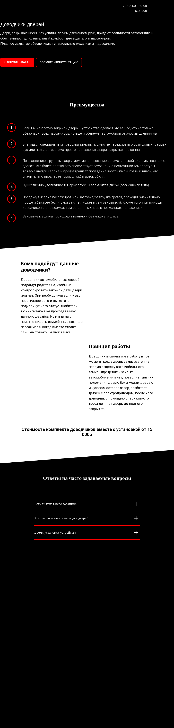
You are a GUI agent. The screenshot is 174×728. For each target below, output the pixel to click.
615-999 (141, 11)
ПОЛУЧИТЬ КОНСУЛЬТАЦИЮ (59, 62)
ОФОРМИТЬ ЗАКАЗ (17, 62)
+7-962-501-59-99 (134, 6)
